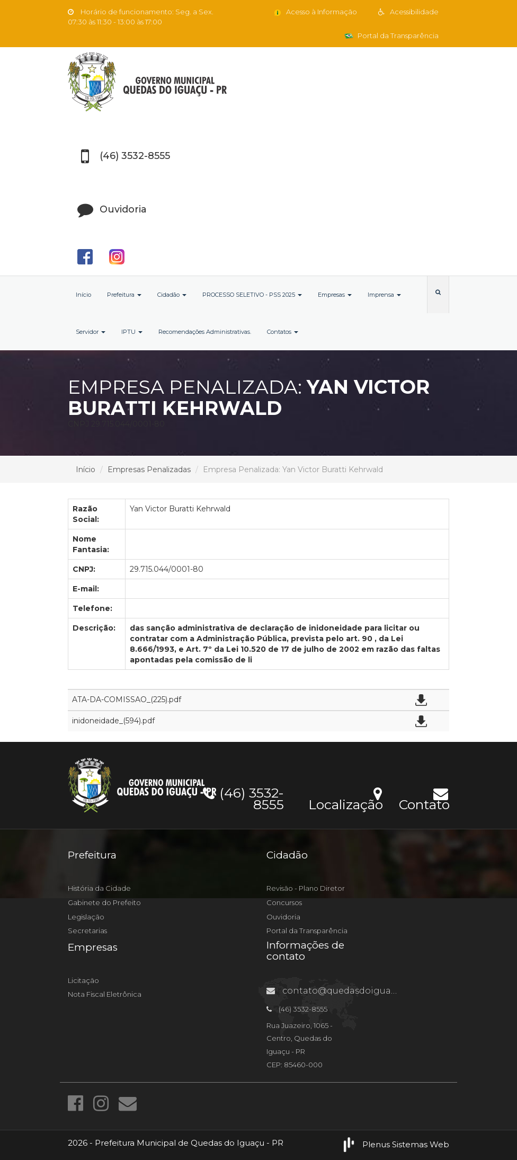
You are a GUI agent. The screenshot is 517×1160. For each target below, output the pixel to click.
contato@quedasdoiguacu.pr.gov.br (354, 991)
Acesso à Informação (315, 11)
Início (83, 294)
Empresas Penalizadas (149, 469)
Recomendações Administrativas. (204, 331)
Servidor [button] (90, 331)
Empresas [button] (335, 294)
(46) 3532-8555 (243, 797)
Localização (345, 797)
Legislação (86, 917)
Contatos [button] (282, 331)
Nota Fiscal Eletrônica (104, 994)
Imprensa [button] (384, 294)
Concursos (284, 902)
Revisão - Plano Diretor (305, 888)
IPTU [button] (131, 331)
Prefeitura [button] (124, 294)
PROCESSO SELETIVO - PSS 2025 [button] (252, 294)
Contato (424, 797)
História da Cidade (99, 888)
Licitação (83, 980)
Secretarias (87, 930)
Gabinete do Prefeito (104, 902)
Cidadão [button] (171, 294)
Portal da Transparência (391, 35)
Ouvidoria (283, 917)
